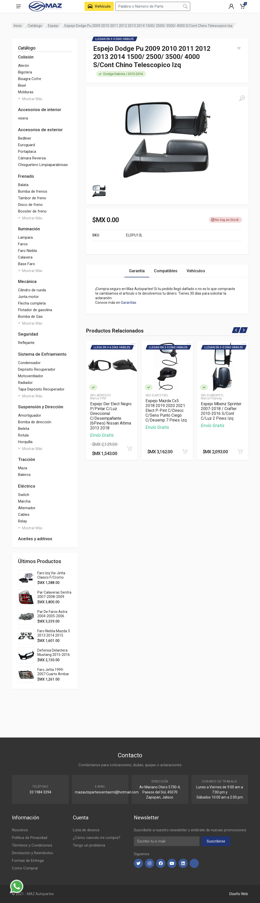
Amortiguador (29, 415)
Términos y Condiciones (32, 845)
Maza (22, 468)
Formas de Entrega (28, 860)
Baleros (24, 474)
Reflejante (26, 342)
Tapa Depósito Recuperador (41, 389)
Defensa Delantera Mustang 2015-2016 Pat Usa (53, 654)
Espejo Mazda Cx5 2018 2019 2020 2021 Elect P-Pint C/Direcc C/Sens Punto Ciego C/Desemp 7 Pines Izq (166, 410)
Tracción (26, 459)
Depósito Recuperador (36, 369)
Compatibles (165, 270)
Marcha (24, 501)
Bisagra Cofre (29, 79)
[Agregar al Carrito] (129, 448)
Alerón (23, 65)
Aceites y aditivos (35, 538)
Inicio (18, 26)
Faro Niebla (27, 250)
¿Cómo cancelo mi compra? (96, 837)
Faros (23, 244)
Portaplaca (27, 151)
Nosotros (20, 830)
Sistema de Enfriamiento (42, 354)
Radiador (25, 382)
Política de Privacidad (29, 837)
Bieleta (23, 428)
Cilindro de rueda (32, 290)
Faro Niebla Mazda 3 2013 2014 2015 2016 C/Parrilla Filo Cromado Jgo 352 (53, 637)
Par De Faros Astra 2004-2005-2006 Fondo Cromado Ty (52, 616)
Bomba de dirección (34, 422)
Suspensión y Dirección (40, 406)
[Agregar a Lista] (239, 48)
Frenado (26, 176)
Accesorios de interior (39, 109)
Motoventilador (30, 376)
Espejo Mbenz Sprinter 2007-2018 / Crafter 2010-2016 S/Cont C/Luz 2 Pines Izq (221, 411)
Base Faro (26, 264)
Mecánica (27, 281)
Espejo (53, 26)
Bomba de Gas (30, 316)
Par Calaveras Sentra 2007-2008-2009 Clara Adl (54, 596)
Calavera (25, 257)
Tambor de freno (32, 198)
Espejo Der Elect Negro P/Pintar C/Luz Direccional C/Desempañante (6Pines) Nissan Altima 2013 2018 (111, 415)
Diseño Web (238, 894)
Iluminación (29, 228)
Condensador (29, 362)
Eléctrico (26, 486)
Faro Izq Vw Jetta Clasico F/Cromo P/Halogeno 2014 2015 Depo (51, 579)
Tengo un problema (89, 845)
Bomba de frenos (32, 191)
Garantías (128, 302)
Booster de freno (32, 211)
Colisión (26, 56)
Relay (22, 521)
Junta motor (28, 296)
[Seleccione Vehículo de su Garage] (99, 6)
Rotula (23, 435)
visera (23, 118)
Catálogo (35, 26)
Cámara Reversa (32, 158)
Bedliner (24, 138)
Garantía (137, 270)
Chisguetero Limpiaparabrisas (43, 164)
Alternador (27, 508)
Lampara (25, 237)
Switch (23, 494)
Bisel (22, 85)
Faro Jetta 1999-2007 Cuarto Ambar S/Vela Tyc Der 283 (53, 674)
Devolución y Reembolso (32, 853)
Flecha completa (32, 303)
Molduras (26, 92)
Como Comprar (25, 868)
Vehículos (196, 270)
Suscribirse (216, 841)
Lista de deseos (86, 830)
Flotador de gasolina (35, 310)
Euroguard (26, 145)
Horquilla (25, 442)
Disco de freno (30, 204)
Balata (23, 185)
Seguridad (28, 334)
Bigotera (25, 72)
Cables (23, 514)
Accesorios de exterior (40, 129)
